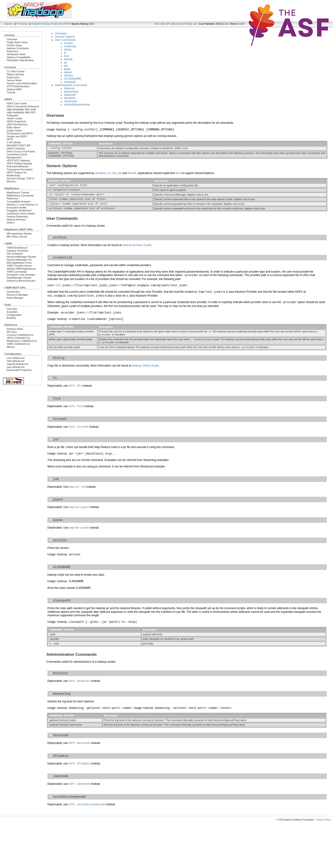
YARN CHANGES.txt (18, 344)
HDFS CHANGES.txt (18, 338)
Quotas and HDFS (17, 136)
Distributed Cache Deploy (21, 213)
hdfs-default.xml (15, 361)
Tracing (11, 92)
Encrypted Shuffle (16, 207)
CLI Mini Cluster (16, 71)
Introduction (13, 291)
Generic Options (65, 36)
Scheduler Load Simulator (21, 274)
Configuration (14, 314)
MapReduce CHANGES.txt (22, 341)
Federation (13, 115)
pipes (67, 69)
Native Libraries (15, 74)
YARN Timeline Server (19, 265)
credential (70, 46)
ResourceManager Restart (21, 256)
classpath (70, 82)
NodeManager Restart (19, 277)
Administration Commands (71, 85)
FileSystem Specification (20, 60)
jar (65, 62)
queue (68, 72)
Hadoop (23, 24)
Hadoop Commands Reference (18, 50)
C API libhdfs (14, 142)
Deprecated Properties (19, 370)
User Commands (65, 40)
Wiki (157, 24)
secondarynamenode (77, 104)
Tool (178, 173)
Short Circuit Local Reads (21, 151)
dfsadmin (69, 98)
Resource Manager (17, 294)
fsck (66, 56)
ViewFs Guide (14, 118)
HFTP (10, 139)
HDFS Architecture (17, 124)
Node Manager (15, 297)
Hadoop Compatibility (19, 57)
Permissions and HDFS (20, 133)
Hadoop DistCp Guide (145, 374)
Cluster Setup (14, 45)
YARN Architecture (17, 247)
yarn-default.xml (16, 367)
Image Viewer (14, 130)
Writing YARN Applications (21, 268)
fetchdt (68, 59)
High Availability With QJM (21, 109)
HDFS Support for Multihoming (17, 174)
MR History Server (17, 236)
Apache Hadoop (184, 24)
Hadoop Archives (16, 219)
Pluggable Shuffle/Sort (19, 210)
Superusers (13, 77)
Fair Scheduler (15, 253)
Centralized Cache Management (17, 156)
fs (65, 52)
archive (68, 43)
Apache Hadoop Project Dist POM (51, 24)
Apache (8, 24)
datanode (70, 94)
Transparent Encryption (20, 169)
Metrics (11, 347)
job (66, 65)
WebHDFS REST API (19, 145)
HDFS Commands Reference (23, 106)
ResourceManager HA (19, 259)
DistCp (10, 222)
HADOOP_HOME (172, 148)
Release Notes (15, 329)
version (68, 75)
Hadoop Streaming (17, 216)
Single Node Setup (17, 42)
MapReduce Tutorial (18, 192)
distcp (67, 49)
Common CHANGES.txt (20, 335)
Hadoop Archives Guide (136, 250)
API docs (12, 332)
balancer (69, 88)
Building (11, 317)
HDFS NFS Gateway (18, 160)
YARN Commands (17, 271)
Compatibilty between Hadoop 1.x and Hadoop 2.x (22, 203)
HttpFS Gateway (16, 148)
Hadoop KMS (14, 89)
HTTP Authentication (18, 86)
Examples (12, 311)
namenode (70, 101)
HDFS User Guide (17, 103)
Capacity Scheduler (17, 250)
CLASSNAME (72, 78)
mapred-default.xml (17, 364)
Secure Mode (14, 80)
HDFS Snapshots (16, 121)
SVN (167, 24)
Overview (12, 39)
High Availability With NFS (21, 112)
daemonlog (71, 91)
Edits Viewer (14, 127)
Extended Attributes (17, 166)
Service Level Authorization (22, 83)
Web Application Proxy (19, 262)
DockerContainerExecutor (21, 280)
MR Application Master (19, 233)
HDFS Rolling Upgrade (19, 163)
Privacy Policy (323, 840)
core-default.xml (16, 358)
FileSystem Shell (16, 54)
